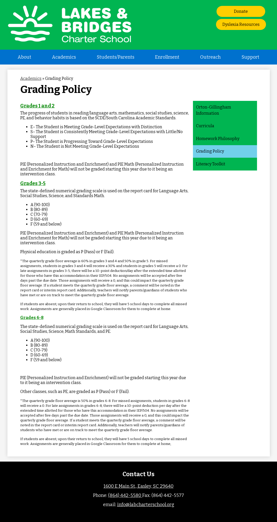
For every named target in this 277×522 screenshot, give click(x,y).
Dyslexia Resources (241, 24)
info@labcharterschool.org (145, 504)
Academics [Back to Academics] (31, 78)
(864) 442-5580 (125, 495)
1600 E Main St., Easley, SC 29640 (138, 486)
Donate (241, 11)
